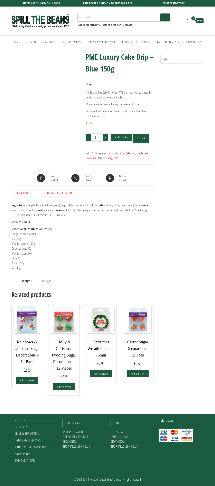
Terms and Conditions (28, 440)
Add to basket (121, 137)
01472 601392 (70, 441)
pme (116, 158)
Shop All (31, 42)
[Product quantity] (97, 137)
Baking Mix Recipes (25, 460)
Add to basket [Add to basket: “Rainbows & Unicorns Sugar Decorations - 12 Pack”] (27, 380)
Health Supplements (167, 42)
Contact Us (21, 427)
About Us (20, 420)
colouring (107, 158)
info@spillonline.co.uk (76, 446)
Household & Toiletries (135, 42)
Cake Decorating (71, 42)
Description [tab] (22, 193)
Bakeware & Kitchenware (101, 42)
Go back (141, 138)
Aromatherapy (194, 42)
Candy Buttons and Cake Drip (121, 153)
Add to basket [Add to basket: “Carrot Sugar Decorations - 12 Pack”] (137, 374)
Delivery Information (27, 433)
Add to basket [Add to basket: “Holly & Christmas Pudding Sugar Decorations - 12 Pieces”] (64, 387)
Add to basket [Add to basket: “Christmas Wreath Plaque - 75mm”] (101, 374)
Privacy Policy (22, 454)
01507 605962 (118, 441)
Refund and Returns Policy (30, 447)
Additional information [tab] (58, 193)
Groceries (49, 42)
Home (16, 42)
